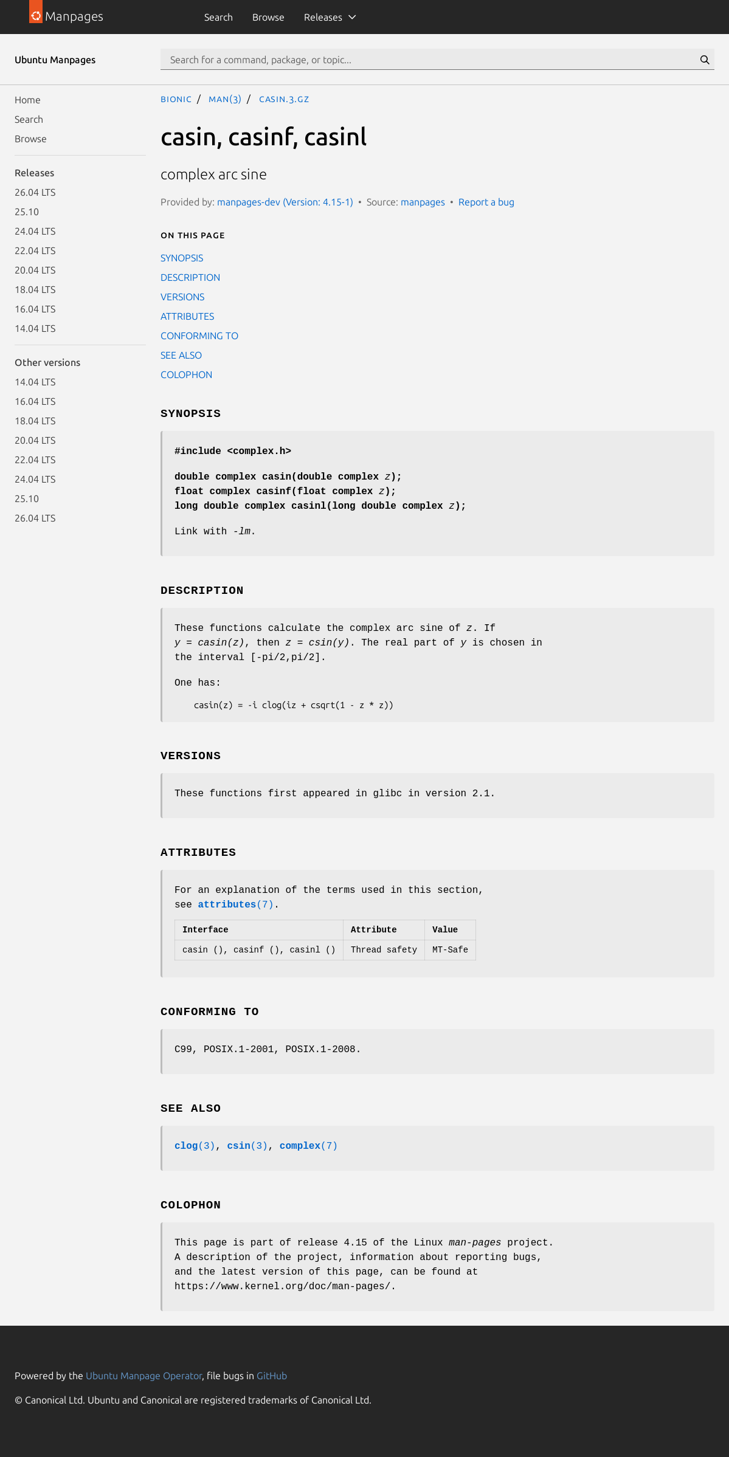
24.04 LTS (35, 231)
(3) (194, 1146)
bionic (176, 98)
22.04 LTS (35, 250)
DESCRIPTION (190, 277)
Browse (268, 17)
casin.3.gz (284, 98)
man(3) (225, 98)
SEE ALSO (181, 355)
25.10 (27, 211)
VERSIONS (182, 296)
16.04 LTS (35, 308)
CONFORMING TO (199, 335)
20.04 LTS (35, 269)
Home (28, 99)
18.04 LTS (35, 289)
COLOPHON (186, 374)
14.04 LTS (35, 328)
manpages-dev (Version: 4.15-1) (285, 201)
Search (218, 17)
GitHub (272, 1375)
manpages (423, 201)
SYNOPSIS (182, 257)
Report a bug (486, 201)
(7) (236, 905)
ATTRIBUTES (187, 316)
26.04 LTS (35, 192)
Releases (323, 17)
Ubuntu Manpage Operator (144, 1375)
